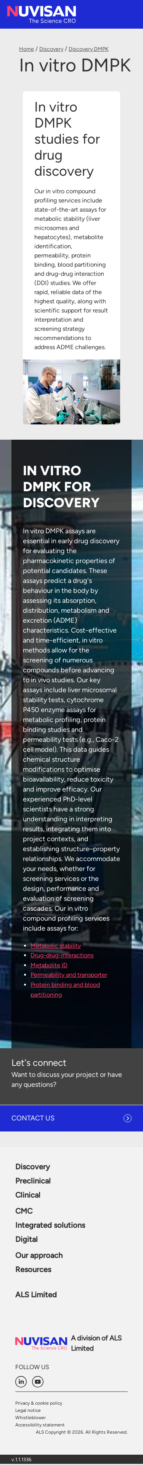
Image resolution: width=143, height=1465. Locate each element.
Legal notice (28, 1410)
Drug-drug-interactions (62, 955)
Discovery (51, 49)
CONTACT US (33, 1118)
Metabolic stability (56, 945)
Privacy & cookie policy (38, 1403)
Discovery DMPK (89, 49)
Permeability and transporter (69, 974)
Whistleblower (30, 1417)
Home (26, 49)
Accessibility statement (40, 1425)
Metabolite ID (49, 965)
